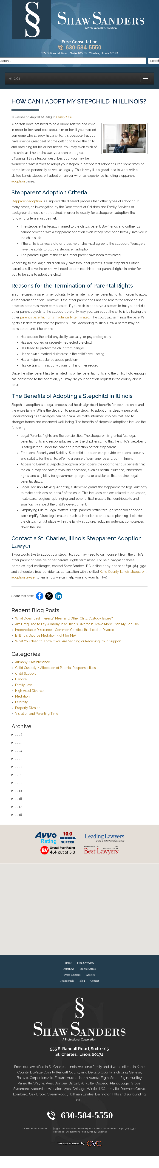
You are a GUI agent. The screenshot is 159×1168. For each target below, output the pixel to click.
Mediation (22, 696)
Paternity (21, 702)
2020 (17, 782)
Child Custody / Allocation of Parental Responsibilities (55, 668)
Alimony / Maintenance (32, 662)
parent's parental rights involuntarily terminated (55, 317)
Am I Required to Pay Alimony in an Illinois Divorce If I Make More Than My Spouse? (77, 624)
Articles (90, 974)
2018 (16, 798)
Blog (14, 78)
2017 (16, 806)
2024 (16, 750)
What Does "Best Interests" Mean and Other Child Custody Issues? (64, 618)
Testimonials (67, 980)
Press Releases (72, 974)
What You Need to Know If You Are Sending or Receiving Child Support (68, 641)
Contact (95, 980)
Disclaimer (72, 1131)
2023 (16, 758)
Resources (58, 1131)
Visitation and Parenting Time (36, 713)
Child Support (25, 673)
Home (68, 962)
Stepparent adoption (26, 201)
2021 (16, 774)
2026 (17, 734)
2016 (16, 815)
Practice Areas (88, 968)
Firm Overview (85, 962)
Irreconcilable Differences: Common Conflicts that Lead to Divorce (64, 630)
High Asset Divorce (29, 691)
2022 (16, 766)
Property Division (27, 708)
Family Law (64, 117)
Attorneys (68, 968)
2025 (16, 742)
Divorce (21, 679)
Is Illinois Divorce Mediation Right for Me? (45, 635)
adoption (18, 181)
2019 (16, 790)
